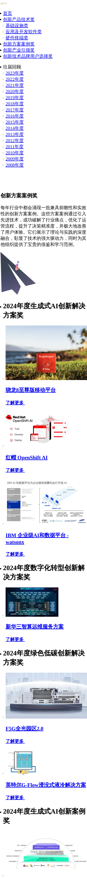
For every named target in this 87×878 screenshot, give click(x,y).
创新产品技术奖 (19, 19)
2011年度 (15, 146)
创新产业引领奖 (19, 50)
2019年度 (15, 97)
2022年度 (15, 79)
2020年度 (15, 91)
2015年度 (15, 122)
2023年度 (15, 73)
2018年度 (15, 103)
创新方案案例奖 (19, 43)
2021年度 (15, 85)
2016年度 (15, 115)
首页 (7, 13)
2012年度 (15, 140)
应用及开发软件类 (24, 31)
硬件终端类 (17, 37)
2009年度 (15, 158)
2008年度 (15, 164)
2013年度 (15, 134)
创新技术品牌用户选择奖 (28, 56)
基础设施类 (17, 25)
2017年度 (15, 109)
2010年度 (15, 152)
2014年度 (15, 128)
